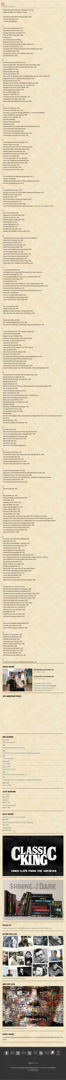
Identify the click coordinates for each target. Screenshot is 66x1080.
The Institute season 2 (8, 758)
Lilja (31, 1063)
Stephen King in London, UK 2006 (42, 683)
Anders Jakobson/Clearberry (28, 1068)
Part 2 (39, 672)
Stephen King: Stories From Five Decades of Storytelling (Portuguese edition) (22, 780)
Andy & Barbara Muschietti (9, 805)
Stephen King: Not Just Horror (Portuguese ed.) (15, 774)
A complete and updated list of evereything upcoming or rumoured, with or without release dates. (27, 928)
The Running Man (7, 828)
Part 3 (43, 672)
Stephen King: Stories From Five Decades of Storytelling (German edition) (21, 753)
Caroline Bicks (6, 795)
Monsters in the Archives (9, 742)
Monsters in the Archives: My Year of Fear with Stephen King (18, 822)
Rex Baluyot (6, 800)
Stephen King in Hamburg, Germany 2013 (44, 688)
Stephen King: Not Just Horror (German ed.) (14, 748)
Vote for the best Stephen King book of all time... (15, 1028)
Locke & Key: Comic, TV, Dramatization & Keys (14, 817)
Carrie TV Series (7, 764)
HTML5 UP (52, 1068)
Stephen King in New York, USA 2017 (43, 690)
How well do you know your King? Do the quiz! (14, 978)
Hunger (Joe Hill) (7, 785)
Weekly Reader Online (38, 206)
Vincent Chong (34, 1070)
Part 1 (35, 672)
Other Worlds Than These (9, 769)
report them (33, 1037)
